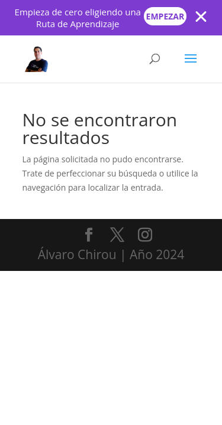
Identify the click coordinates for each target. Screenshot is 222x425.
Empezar (165, 16)
